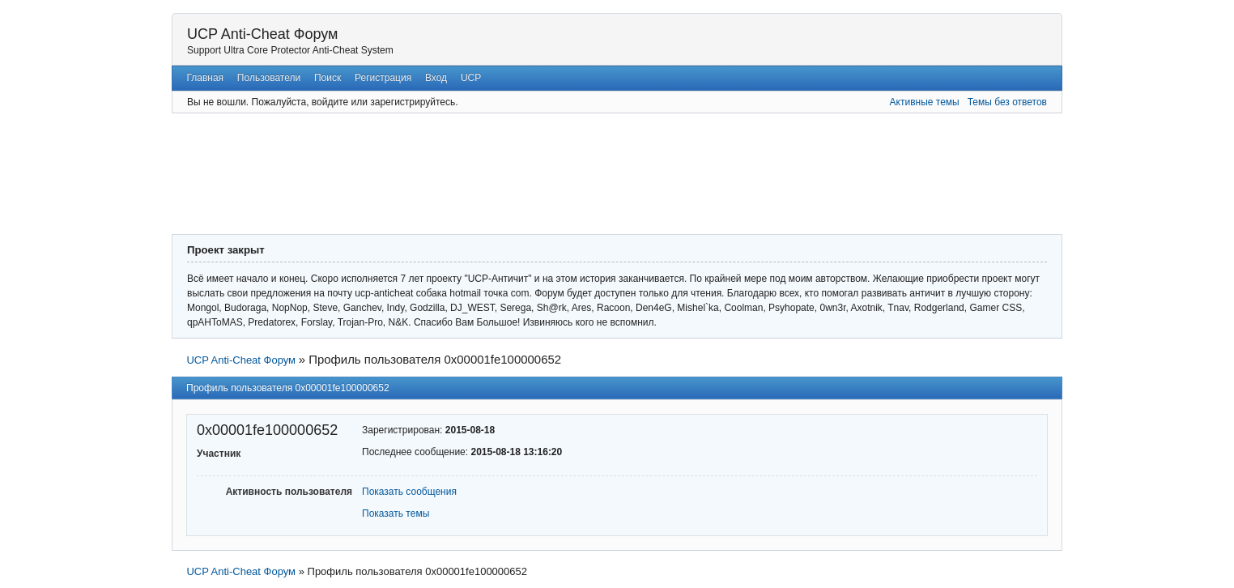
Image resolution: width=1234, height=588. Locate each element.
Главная (204, 77)
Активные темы (925, 102)
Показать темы (395, 513)
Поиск (327, 77)
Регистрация (383, 77)
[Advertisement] (568, 171)
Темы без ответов (1007, 102)
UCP (471, 77)
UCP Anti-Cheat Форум (262, 34)
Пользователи (268, 77)
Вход (436, 77)
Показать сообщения (409, 491)
